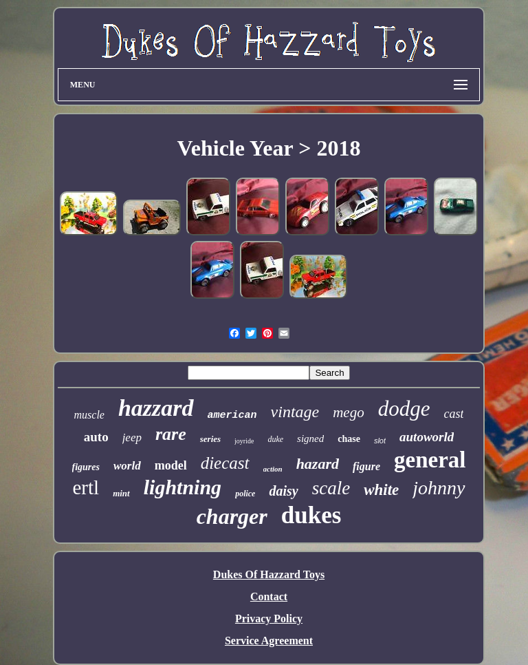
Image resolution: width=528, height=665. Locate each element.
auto (96, 437)
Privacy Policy (268, 618)
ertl (85, 487)
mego (348, 412)
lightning (182, 487)
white (381, 489)
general (429, 459)
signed (310, 438)
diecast (225, 463)
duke (275, 439)
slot (380, 440)
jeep (132, 437)
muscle (89, 415)
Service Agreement (269, 640)
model (171, 465)
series (210, 439)
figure (366, 466)
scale (331, 488)
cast (453, 414)
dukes (311, 515)
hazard (317, 463)
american (232, 415)
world (127, 465)
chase (349, 439)
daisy (283, 490)
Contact (268, 596)
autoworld (426, 437)
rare (170, 434)
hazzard (156, 408)
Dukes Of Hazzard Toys (268, 574)
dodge (404, 409)
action (273, 469)
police (245, 493)
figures (86, 467)
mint (121, 493)
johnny (438, 487)
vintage (295, 412)
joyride (244, 441)
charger (232, 516)
